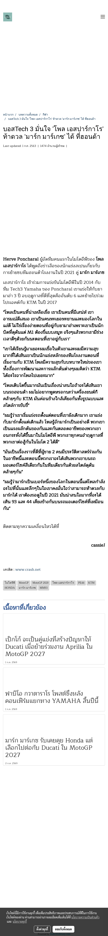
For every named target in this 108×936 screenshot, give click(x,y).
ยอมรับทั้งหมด (63, 929)
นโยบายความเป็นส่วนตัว (85, 917)
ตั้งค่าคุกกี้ (42, 929)
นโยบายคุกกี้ (20, 921)
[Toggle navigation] (102, 17)
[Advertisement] (54, 82)
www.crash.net (28, 569)
